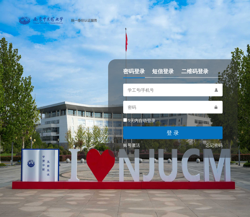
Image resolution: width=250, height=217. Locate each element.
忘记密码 (214, 145)
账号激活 (131, 145)
